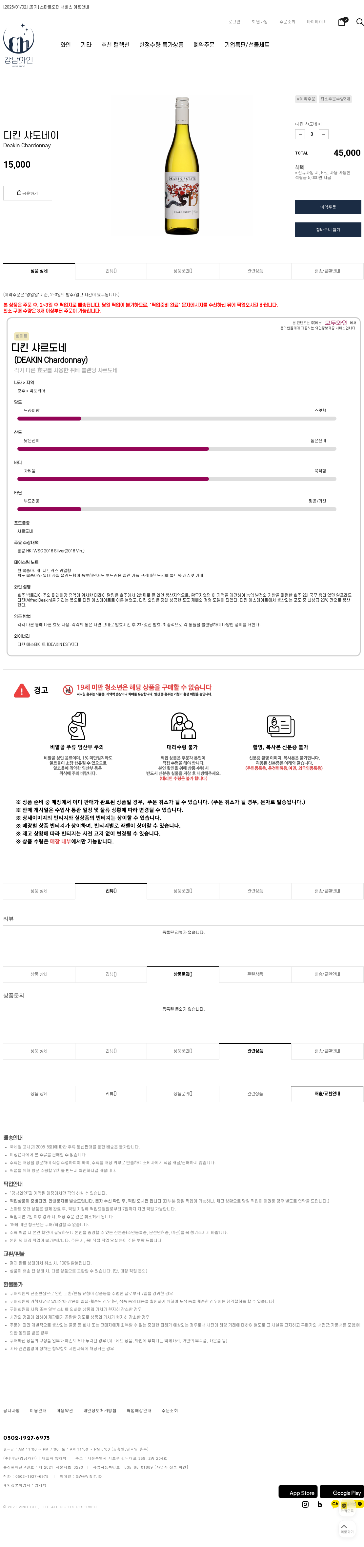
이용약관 (64, 1411)
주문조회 (287, 22)
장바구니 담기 (328, 229)
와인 (65, 45)
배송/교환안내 (327, 271)
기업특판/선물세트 (247, 45)
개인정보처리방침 (100, 1411)
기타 (86, 45)
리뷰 (111, 271)
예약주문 (204, 45)
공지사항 (11, 1411)
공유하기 (27, 193)
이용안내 (38, 1411)
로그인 (235, 22)
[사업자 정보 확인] (171, 1467)
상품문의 (182, 271)
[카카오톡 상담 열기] (347, 1508)
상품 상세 (39, 271)
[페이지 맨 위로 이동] (347, 1529)
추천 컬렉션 (115, 45)
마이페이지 (317, 22)
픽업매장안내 (139, 1411)
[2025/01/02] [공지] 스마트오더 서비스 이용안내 (46, 7)
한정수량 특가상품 (161, 45)
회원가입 (260, 22)
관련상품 (255, 271)
